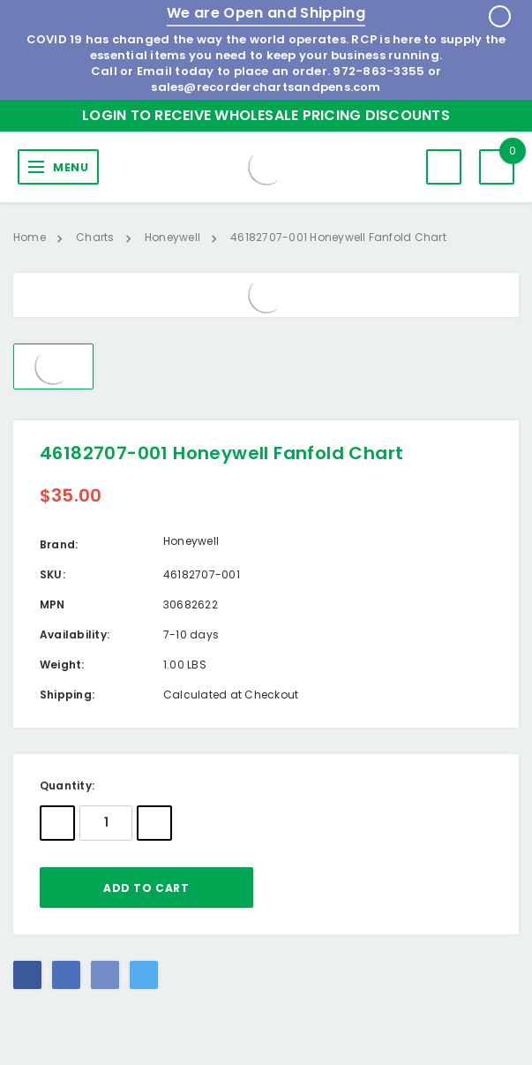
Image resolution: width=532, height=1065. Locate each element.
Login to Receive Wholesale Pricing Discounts (266, 115)
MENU (70, 167)
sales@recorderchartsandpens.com (265, 87)
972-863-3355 (378, 71)
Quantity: (67, 785)
